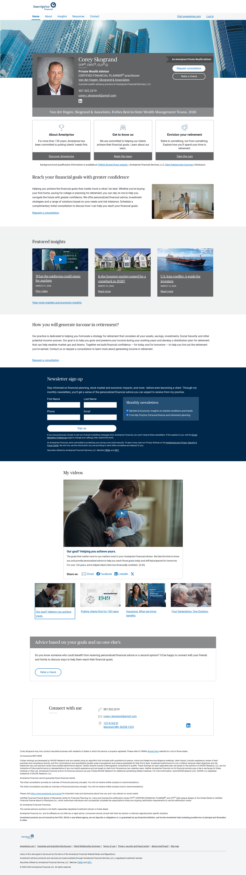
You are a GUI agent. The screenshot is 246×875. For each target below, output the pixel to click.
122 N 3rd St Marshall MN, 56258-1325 (119, 725)
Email (87, 411)
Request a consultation (45, 212)
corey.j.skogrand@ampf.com (97, 95)
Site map (175, 846)
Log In (210, 16)
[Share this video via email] (87, 574)
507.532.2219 (87, 90)
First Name (53, 399)
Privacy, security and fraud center (133, 846)
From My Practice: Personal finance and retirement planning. (160, 415)
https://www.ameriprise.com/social (46, 793)
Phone (51, 411)
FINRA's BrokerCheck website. (113, 164)
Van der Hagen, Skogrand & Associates (103, 80)
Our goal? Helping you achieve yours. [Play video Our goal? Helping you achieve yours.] (53, 614)
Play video (42, 291)
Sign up (81, 428)
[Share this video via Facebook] (104, 574)
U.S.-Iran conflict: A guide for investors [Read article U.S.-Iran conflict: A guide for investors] (180, 279)
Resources (78, 16)
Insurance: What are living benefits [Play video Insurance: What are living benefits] (141, 613)
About (48, 16)
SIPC (117, 450)
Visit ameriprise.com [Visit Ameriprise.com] (189, 16)
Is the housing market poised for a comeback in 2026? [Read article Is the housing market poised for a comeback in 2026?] (122, 279)
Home (35, 16)
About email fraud (160, 846)
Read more (104, 291)
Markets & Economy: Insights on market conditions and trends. (161, 411)
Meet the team (123, 156)
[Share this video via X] (132, 574)
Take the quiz (184, 156)
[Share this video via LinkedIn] (121, 574)
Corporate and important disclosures (54, 846)
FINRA (107, 450)
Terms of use (109, 846)
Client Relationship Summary (179, 164)
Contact (94, 16)
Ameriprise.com (27, 846)
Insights (62, 16)
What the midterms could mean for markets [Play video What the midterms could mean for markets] (58, 278)
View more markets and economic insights (57, 302)
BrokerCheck (153, 751)
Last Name (90, 399)
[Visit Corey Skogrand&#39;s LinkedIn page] (188, 725)
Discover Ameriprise (61, 156)
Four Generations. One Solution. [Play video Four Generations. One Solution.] (190, 611)
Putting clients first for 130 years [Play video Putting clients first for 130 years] (100, 611)
